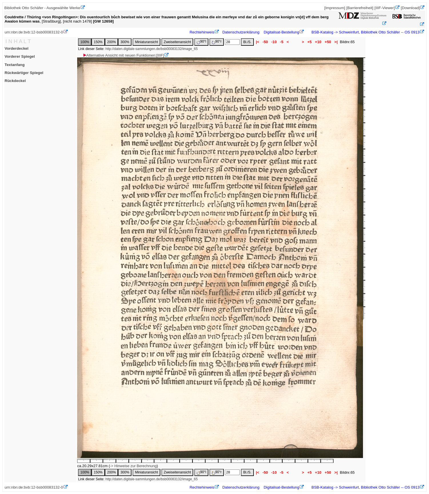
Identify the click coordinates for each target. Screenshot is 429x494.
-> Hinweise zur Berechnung (133, 466)
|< (257, 42)
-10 (274, 42)
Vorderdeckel (16, 48)
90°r (217, 41)
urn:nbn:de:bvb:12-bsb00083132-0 (34, 32)
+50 (328, 42)
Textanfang (15, 65)
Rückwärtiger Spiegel (24, 73)
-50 (265, 42)
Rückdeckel (15, 81)
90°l (201, 41)
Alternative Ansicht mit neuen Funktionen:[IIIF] (123, 55)
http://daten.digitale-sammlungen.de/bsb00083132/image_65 (151, 49)
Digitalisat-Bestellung (281, 32)
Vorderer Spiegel (20, 56)
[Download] (410, 8)
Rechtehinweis (201, 32)
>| (336, 42)
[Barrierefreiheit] (359, 8)
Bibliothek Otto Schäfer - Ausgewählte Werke (42, 8)
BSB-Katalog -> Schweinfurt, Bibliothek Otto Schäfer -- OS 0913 (365, 32)
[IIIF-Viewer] (384, 8)
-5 (281, 42)
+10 (318, 42)
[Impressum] (334, 8)
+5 (309, 42)
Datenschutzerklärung (241, 32)
